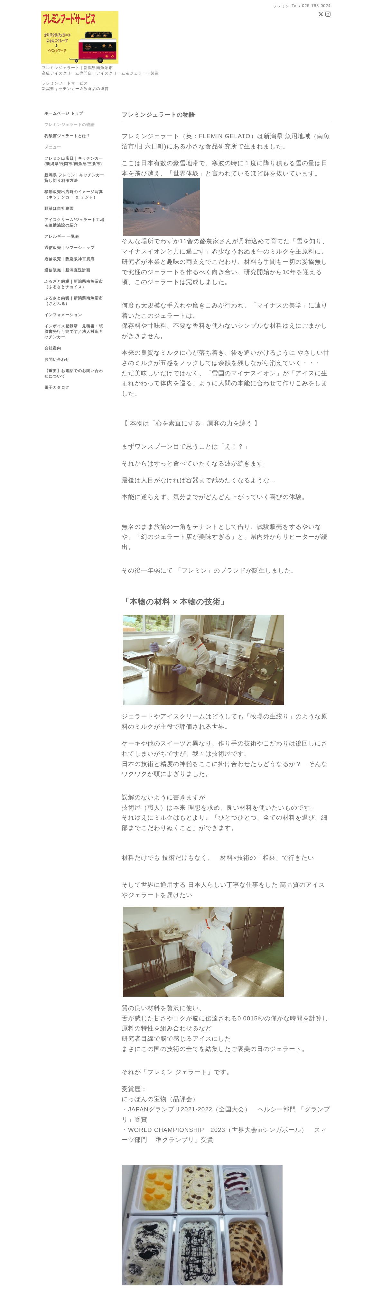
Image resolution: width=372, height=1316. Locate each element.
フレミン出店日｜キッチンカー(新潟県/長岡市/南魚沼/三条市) (73, 161)
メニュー (52, 147)
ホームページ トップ (63, 113)
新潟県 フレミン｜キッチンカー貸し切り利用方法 (74, 178)
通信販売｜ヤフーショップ (69, 247)
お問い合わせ (57, 359)
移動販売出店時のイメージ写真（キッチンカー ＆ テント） (73, 195)
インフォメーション (63, 315)
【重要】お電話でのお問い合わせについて (73, 373)
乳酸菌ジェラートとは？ (67, 136)
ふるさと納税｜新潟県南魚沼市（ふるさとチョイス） (73, 284)
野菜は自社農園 (59, 208)
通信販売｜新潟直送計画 (67, 270)
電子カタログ (57, 387)
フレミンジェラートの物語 (69, 124)
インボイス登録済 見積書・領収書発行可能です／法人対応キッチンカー (73, 331)
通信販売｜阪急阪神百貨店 (69, 259)
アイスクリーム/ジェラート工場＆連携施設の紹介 (74, 222)
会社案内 (52, 348)
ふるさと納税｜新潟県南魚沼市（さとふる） (73, 301)
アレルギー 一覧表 (61, 236)
